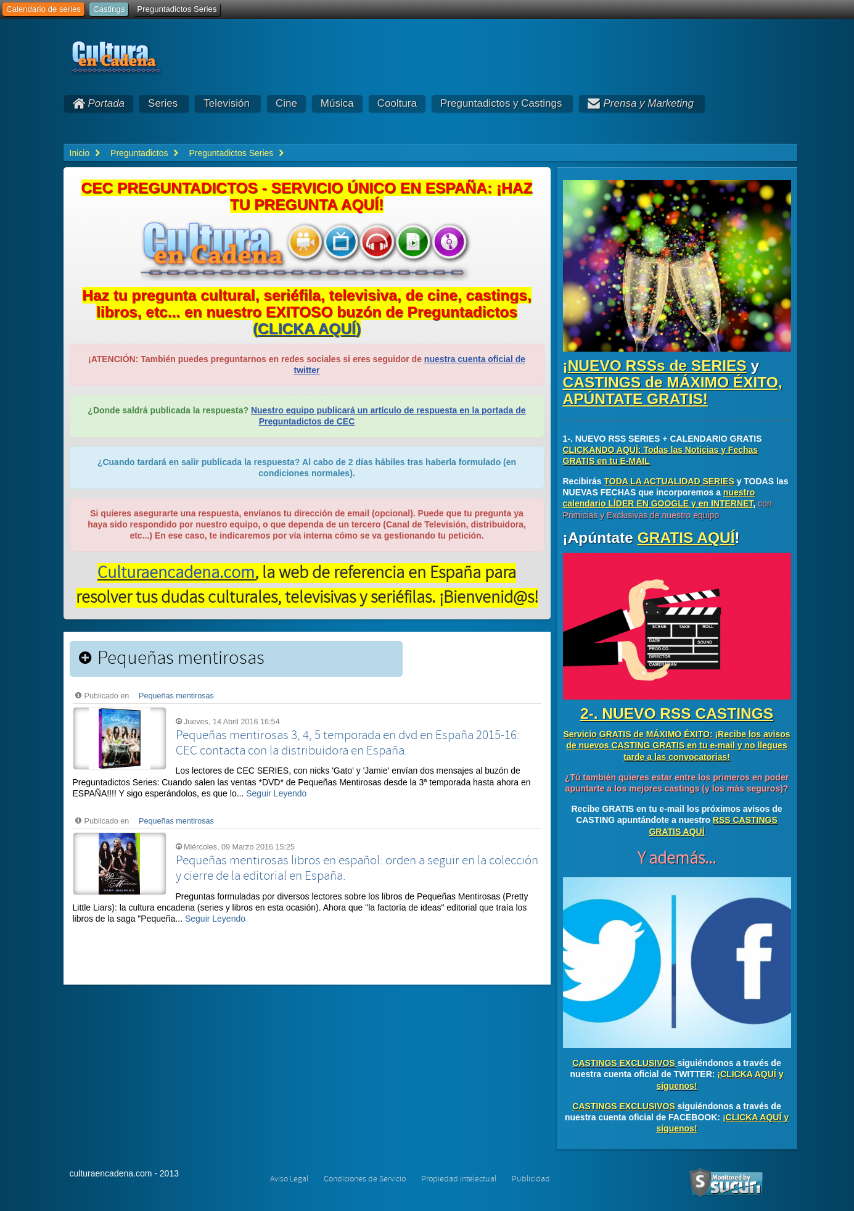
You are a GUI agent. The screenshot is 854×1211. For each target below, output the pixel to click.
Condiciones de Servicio (365, 1179)
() (307, 328)
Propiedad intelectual (458, 1179)
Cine (286, 103)
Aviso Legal (289, 1179)
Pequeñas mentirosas (176, 696)
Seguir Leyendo (276, 793)
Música (337, 103)
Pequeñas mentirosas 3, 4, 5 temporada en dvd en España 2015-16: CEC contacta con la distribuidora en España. (348, 743)
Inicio (80, 153)
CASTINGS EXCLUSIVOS (623, 1063)
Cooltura (397, 103)
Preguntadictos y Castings (501, 103)
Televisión (226, 103)
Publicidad (531, 1179)
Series (163, 103)
